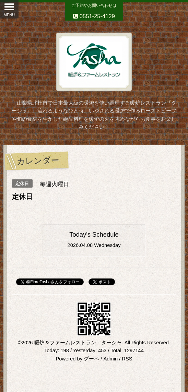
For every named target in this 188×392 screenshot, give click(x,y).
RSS (127, 358)
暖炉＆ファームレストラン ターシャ (78, 342)
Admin (110, 358)
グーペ (91, 358)
